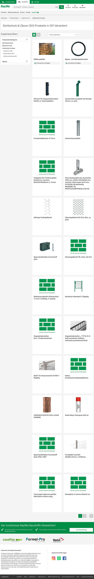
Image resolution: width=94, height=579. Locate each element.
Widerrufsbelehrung (54, 577)
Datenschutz (42, 577)
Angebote (34, 12)
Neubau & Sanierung (13, 12)
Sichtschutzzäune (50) (10, 56)
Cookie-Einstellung (87, 577)
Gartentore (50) (7, 51)
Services (22, 12)
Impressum (32, 577)
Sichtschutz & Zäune (8, 48)
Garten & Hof (7, 46)
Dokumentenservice (68, 577)
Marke (4, 62)
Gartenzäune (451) (8, 53)
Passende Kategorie (9, 40)
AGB (25, 577)
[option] (12, 540)
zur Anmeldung (81, 530)
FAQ (78, 577)
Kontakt (28, 12)
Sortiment (3, 12)
